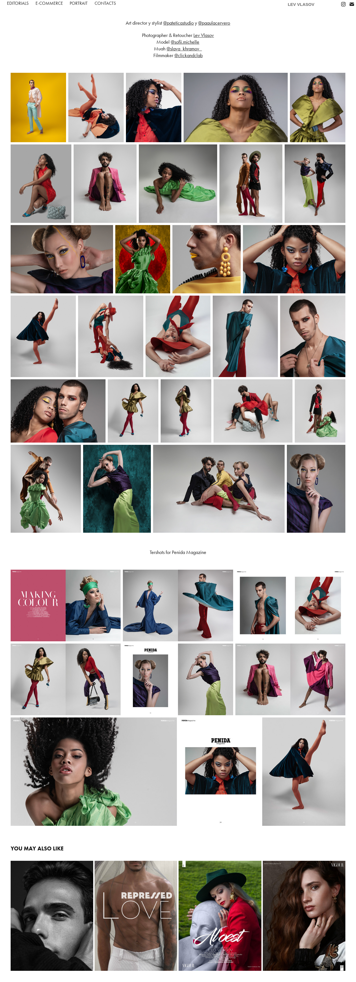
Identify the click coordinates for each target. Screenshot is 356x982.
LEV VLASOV (301, 4)
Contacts (105, 3)
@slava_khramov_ (184, 49)
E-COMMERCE (49, 3)
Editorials (18, 3)
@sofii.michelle (185, 42)
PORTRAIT (79, 3)
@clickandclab (188, 55)
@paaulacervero (214, 23)
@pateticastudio (178, 23)
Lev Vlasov (203, 35)
